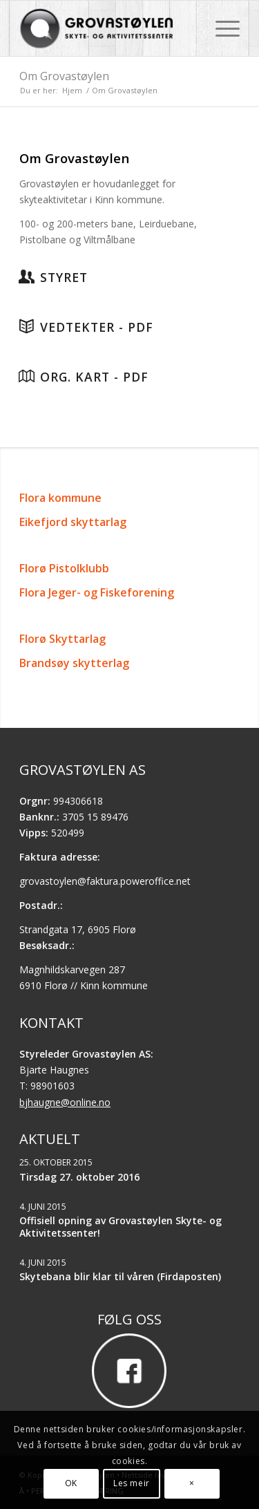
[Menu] (221, 28)
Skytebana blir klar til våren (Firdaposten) (120, 1276)
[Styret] (26, 276)
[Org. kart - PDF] (26, 376)
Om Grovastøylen (64, 76)
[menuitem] (221, 28)
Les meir (131, 1483)
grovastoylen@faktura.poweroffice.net (105, 881)
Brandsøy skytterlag (74, 663)
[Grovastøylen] (107, 28)
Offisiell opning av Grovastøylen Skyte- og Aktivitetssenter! (120, 1226)
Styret (64, 277)
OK (71, 1483)
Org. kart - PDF (94, 376)
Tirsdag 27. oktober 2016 (79, 1176)
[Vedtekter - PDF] (26, 326)
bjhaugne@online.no (65, 1102)
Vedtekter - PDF (96, 327)
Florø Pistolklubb (64, 568)
